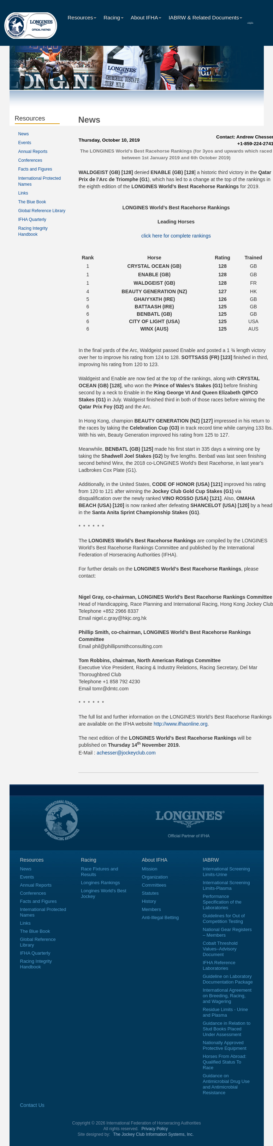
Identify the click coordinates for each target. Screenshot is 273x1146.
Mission (150, 868)
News (23, 133)
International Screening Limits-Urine (226, 871)
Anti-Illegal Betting (160, 917)
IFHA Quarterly (32, 219)
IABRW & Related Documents (205, 17)
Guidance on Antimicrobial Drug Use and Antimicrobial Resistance (226, 1084)
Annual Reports (33, 151)
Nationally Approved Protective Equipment (225, 1045)
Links (23, 193)
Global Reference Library (41, 210)
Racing (113, 17)
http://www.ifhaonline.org (181, 724)
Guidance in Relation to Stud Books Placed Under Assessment (226, 1029)
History (149, 901)
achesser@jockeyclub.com (126, 753)
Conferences (30, 160)
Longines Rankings (100, 882)
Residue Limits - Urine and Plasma (225, 1012)
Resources (82, 17)
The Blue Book (32, 201)
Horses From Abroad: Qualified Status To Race (225, 1062)
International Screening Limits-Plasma (226, 885)
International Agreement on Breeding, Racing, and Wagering (227, 995)
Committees (154, 885)
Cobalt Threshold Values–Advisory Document (220, 949)
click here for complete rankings (176, 236)
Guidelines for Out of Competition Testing (224, 918)
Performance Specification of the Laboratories (222, 902)
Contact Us (32, 1105)
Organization (155, 877)
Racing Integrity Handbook (36, 964)
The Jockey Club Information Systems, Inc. (153, 1134)
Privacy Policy (155, 1128)
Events (24, 142)
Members (151, 909)
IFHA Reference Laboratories (219, 965)
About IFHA (146, 17)
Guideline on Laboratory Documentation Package (228, 979)
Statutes (150, 893)
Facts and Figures (35, 169)
